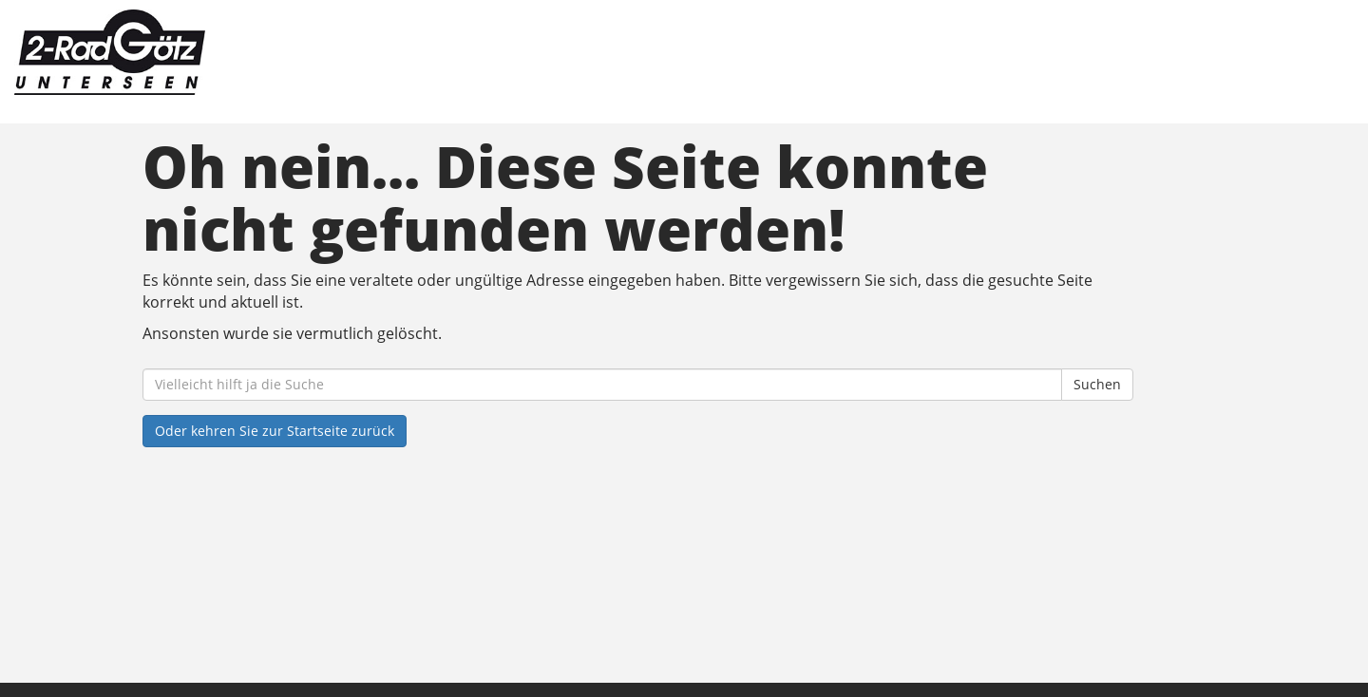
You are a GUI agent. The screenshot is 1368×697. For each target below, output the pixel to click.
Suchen (1097, 384)
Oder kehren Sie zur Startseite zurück (274, 431)
